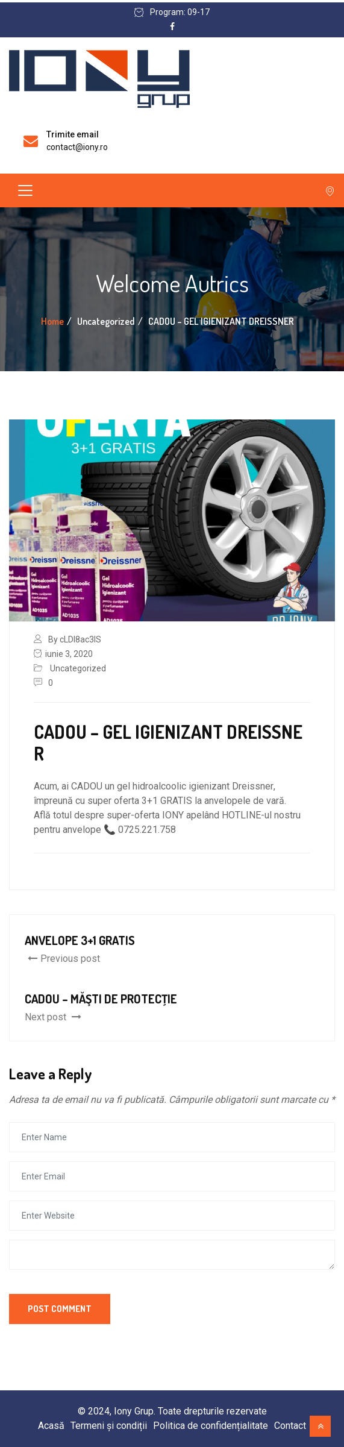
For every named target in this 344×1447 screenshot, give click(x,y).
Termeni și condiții (108, 1425)
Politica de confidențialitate (210, 1425)
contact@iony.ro (77, 147)
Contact (290, 1425)
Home (52, 321)
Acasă (51, 1425)
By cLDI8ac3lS (74, 639)
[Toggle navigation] (25, 190)
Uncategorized (78, 668)
